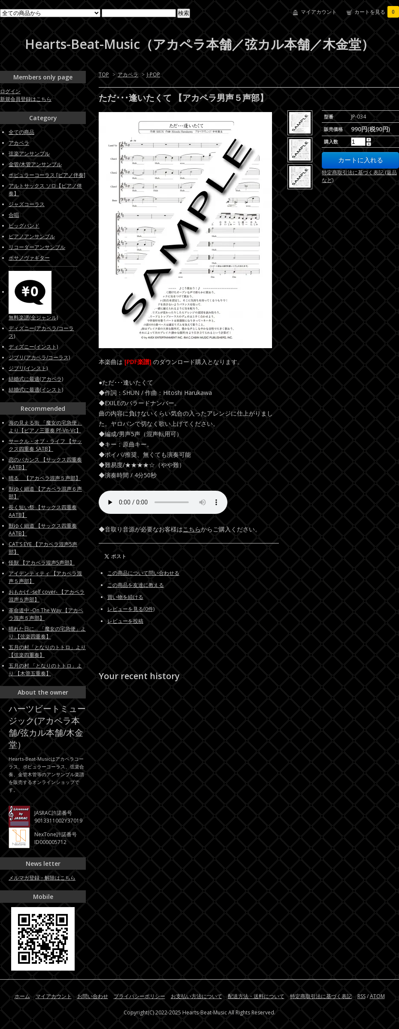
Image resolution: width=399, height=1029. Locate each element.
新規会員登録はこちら (25, 99)
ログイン (10, 91)
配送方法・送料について (256, 996)
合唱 (14, 215)
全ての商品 (21, 132)
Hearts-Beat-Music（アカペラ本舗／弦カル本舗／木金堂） (199, 44)
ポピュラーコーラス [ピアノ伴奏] (47, 175)
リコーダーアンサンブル (37, 247)
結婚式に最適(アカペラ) (36, 378)
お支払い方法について (196, 996)
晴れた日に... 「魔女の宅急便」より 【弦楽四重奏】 (47, 632)
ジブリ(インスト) (28, 368)
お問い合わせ (92, 996)
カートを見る (376, 11)
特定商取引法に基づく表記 (321, 996)
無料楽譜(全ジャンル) (33, 317)
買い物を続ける (125, 597)
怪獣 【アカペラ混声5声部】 (42, 562)
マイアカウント (319, 11)
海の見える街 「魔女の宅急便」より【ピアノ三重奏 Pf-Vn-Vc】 (45, 426)
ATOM (377, 996)
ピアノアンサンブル (32, 236)
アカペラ (128, 74)
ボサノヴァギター (29, 257)
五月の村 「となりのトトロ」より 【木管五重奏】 (45, 669)
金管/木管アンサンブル (35, 164)
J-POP (153, 74)
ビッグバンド (24, 225)
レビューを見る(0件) (130, 609)
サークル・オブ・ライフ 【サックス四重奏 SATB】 (45, 444)
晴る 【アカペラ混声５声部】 (45, 478)
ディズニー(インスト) (33, 346)
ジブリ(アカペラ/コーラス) (39, 357)
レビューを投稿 (125, 621)
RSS (361, 996)
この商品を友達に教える (135, 585)
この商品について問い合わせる (143, 573)
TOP (104, 74)
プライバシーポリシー (139, 996)
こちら (192, 529)
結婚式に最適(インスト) (36, 389)
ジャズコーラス (27, 204)
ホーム (22, 996)
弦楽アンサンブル (29, 153)
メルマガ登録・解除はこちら (42, 877)
